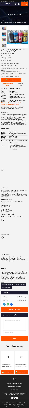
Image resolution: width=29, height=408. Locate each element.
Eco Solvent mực (22, 20)
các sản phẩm (12, 20)
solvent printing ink (6, 287)
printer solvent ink (20, 284)
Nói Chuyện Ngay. (25, 4)
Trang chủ (3, 20)
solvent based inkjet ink (8, 284)
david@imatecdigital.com (8, 1)
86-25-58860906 (23, 1)
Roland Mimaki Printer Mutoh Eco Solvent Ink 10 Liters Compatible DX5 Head (7, 366)
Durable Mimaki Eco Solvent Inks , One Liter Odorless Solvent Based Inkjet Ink (21, 366)
